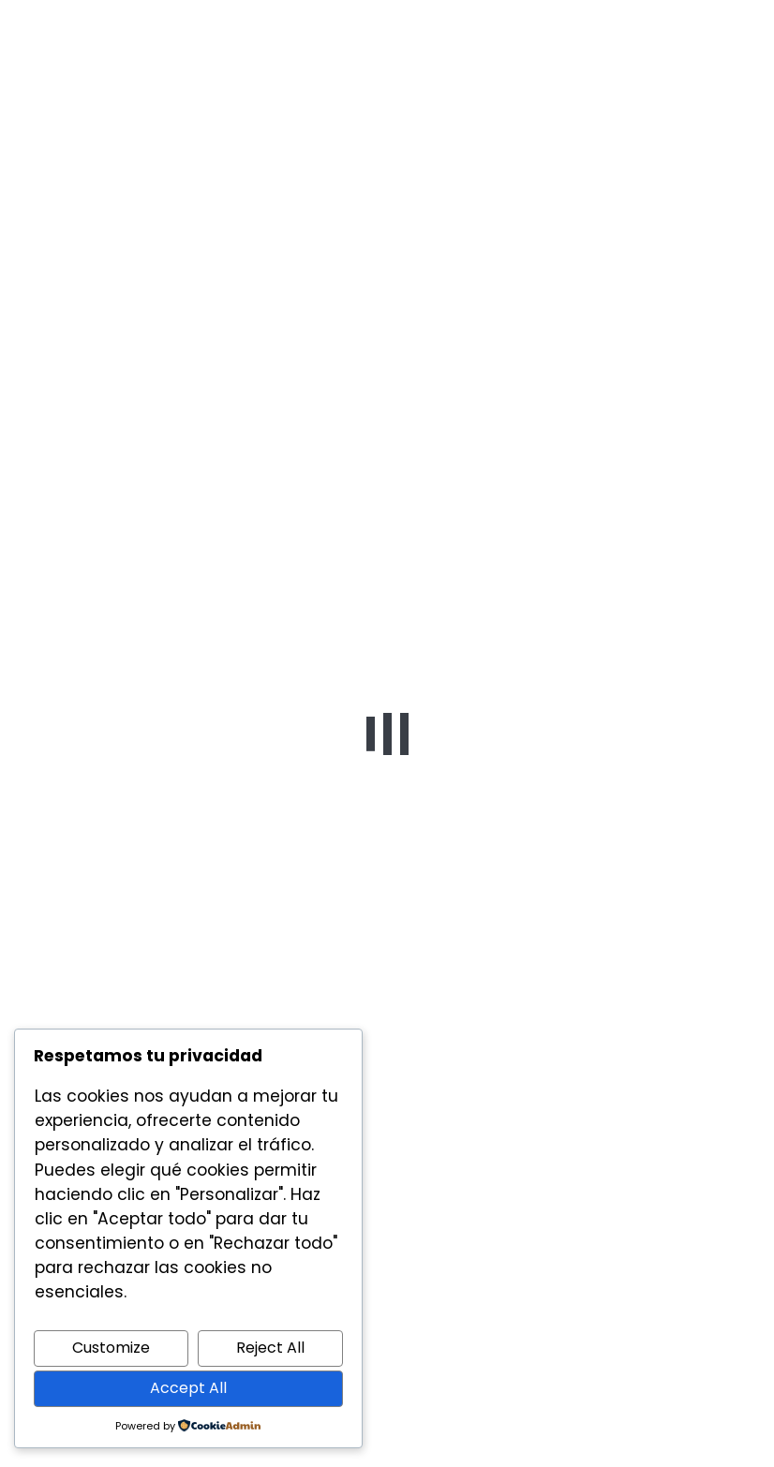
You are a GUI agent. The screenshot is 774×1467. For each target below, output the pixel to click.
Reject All (270, 1347)
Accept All (188, 1388)
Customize (111, 1347)
